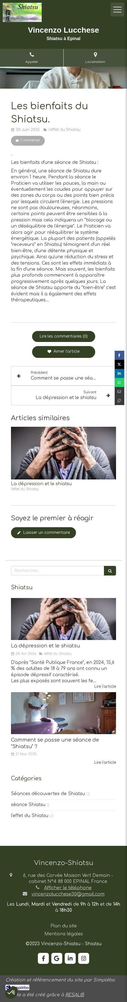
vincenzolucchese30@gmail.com (68, 894)
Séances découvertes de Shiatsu (48, 793)
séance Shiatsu (28, 804)
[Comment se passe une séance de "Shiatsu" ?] (63, 713)
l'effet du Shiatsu (29, 815)
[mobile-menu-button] (117, 9)
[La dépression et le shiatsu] (63, 619)
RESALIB (74, 994)
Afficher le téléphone (68, 887)
